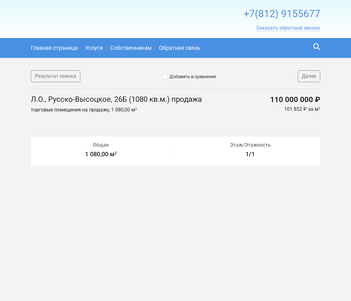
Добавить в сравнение (193, 76)
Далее (309, 76)
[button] (288, 28)
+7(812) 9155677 (282, 14)
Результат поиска (55, 76)
